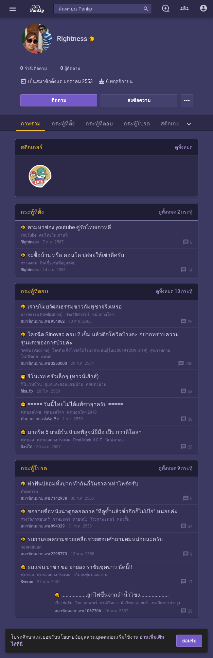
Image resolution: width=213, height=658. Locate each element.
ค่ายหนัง (80, 519)
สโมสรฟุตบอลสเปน (90, 575)
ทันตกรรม (29, 491)
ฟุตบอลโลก (54, 412)
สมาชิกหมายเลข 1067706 (78, 611)
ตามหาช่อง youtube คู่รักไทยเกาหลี (66, 227)
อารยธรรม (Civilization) (42, 314)
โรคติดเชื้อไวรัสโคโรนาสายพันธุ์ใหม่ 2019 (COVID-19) (99, 350)
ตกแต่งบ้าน (96, 384)
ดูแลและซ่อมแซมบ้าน (64, 384)
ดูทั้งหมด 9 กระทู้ (176, 468)
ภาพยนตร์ (61, 519)
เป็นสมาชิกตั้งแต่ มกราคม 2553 (56, 81)
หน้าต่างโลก (103, 314)
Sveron (27, 581)
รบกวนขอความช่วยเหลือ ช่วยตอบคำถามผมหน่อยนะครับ (92, 539)
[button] (12, 8)
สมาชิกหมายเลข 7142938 (44, 498)
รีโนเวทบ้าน (31, 384)
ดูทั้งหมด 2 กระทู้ (176, 212)
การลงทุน (29, 263)
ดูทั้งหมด (184, 147)
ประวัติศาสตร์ (77, 314)
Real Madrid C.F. (88, 440)
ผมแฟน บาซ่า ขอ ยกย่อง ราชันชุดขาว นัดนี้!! (76, 567)
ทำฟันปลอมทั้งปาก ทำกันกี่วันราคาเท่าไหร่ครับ (80, 483)
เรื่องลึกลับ (63, 602)
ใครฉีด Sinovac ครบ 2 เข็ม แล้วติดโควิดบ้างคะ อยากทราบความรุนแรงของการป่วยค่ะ (100, 338)
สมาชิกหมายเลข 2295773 (44, 554)
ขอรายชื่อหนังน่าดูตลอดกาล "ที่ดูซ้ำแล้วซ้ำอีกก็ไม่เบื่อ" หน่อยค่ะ (99, 511)
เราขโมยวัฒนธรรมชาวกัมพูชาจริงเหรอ (71, 306)
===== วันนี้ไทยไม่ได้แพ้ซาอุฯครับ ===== (72, 404)
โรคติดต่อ (29, 356)
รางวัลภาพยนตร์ (35, 519)
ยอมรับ (189, 640)
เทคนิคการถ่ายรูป (165, 602)
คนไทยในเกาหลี (53, 235)
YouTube (29, 235)
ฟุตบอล (27, 440)
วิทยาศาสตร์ (86, 602)
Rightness (30, 242)
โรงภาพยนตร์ (102, 519)
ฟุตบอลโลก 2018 (82, 412)
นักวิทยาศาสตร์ (134, 602)
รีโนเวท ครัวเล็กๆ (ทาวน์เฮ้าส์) (60, 376)
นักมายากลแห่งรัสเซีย (40, 419)
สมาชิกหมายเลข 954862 (43, 321)
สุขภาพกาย (160, 350)
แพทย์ (46, 356)
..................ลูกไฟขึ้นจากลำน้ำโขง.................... (112, 595)
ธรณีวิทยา (109, 602)
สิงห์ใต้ (27, 446)
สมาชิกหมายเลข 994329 (43, 526)
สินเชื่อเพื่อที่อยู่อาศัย (57, 263)
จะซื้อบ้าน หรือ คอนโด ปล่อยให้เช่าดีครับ (72, 255)
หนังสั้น (123, 519)
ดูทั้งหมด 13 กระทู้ (174, 291)
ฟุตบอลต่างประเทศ (54, 440)
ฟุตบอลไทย (31, 412)
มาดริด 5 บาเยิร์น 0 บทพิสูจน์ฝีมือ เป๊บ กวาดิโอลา (81, 432)
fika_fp (27, 391)
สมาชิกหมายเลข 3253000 (44, 363)
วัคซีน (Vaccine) (35, 350)
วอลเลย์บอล (31, 547)
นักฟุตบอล (114, 440)
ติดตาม (58, 100)
